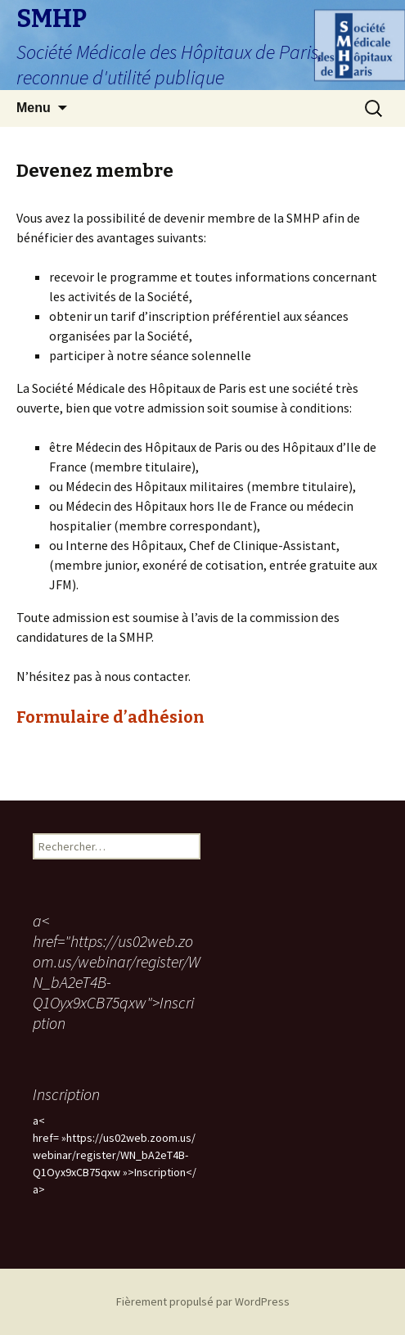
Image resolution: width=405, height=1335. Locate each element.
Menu (33, 108)
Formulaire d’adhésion (110, 717)
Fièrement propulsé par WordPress (203, 1301)
